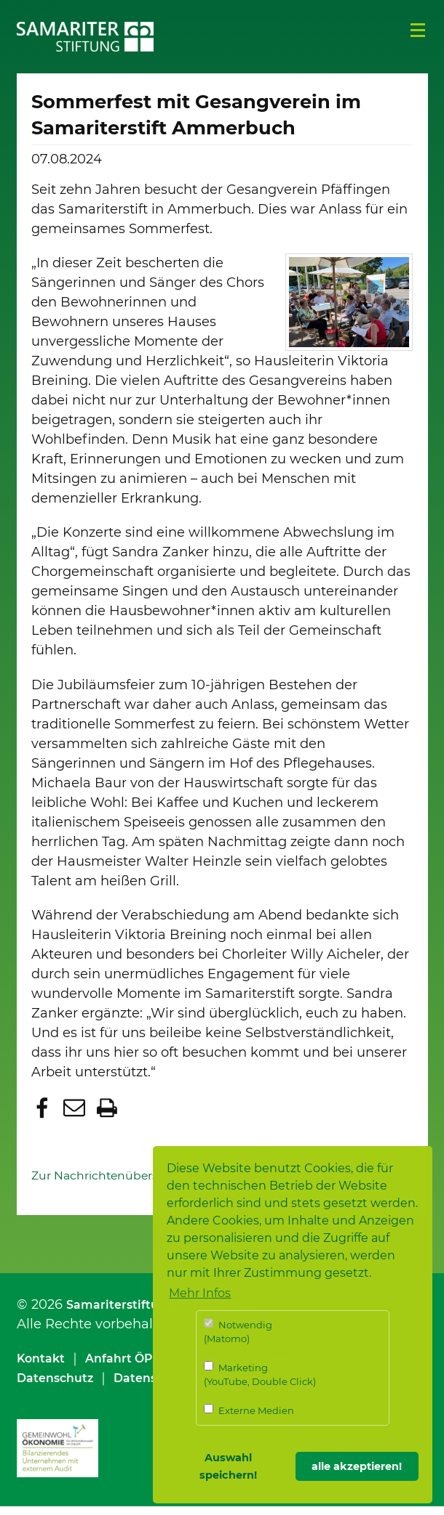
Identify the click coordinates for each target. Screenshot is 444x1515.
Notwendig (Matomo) (238, 1331)
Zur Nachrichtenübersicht (116, 1183)
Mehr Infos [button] (200, 1293)
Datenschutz (60, 1386)
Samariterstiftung (126, 1312)
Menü (417, 30)
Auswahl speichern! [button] (228, 1466)
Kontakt (44, 1366)
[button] (44, 1117)
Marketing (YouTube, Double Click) (260, 1374)
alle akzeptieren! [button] (357, 1466)
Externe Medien (249, 1410)
